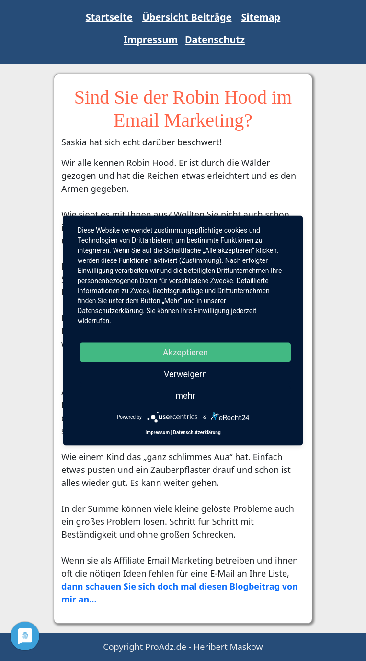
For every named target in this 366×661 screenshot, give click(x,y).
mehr (185, 395)
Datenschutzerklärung (196, 432)
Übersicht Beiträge (187, 17)
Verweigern (185, 374)
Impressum (151, 39)
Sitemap (261, 17)
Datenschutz (215, 39)
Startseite (109, 17)
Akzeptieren (185, 352)
